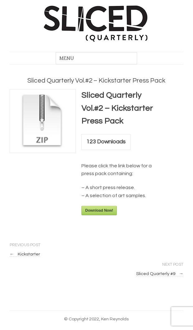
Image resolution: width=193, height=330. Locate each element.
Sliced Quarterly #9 (159, 273)
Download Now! (99, 210)
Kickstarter (25, 254)
